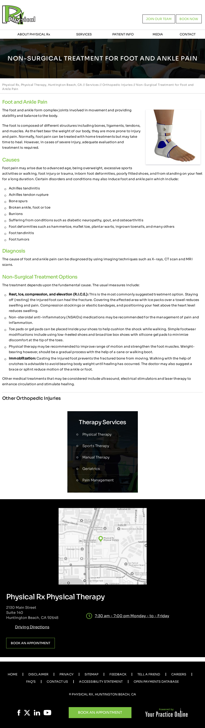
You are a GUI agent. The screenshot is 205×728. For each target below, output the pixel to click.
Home (12, 674)
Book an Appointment (30, 643)
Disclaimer (38, 674)
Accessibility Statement (100, 682)
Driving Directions (32, 627)
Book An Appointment (100, 712)
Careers (179, 674)
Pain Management (98, 480)
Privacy (66, 674)
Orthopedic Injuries (117, 85)
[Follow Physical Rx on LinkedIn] (37, 713)
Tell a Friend (148, 674)
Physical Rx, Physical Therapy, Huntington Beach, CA (42, 85)
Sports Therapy (95, 446)
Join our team (159, 19)
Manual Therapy (96, 457)
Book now (188, 19)
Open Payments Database (156, 682)
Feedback (117, 674)
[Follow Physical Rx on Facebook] (18, 713)
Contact (188, 34)
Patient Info (123, 34)
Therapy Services (102, 422)
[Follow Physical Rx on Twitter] (27, 712)
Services (84, 34)
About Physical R (33, 34)
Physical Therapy (97, 434)
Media (158, 34)
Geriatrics (91, 468)
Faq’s (31, 682)
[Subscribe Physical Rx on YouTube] (47, 713)
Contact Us (57, 682)
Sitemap (92, 674)
